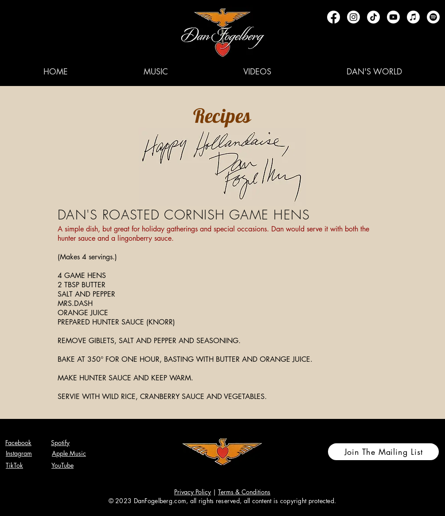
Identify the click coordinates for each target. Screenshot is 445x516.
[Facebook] (333, 17)
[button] (155, 71)
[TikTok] (373, 17)
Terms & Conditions (244, 492)
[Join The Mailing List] (383, 451)
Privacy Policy (192, 492)
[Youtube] (393, 17)
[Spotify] (433, 17)
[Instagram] (353, 17)
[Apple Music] (413, 17)
